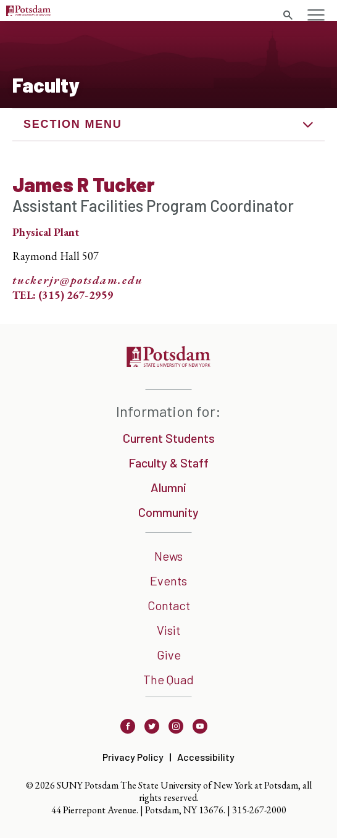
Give (169, 654)
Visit (168, 629)
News (168, 555)
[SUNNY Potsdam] (168, 363)
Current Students (169, 437)
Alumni (168, 487)
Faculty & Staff (168, 462)
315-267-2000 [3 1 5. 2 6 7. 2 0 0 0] (259, 809)
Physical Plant (45, 232)
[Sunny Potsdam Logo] (28, 12)
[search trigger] (287, 15)
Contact (169, 605)
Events (168, 580)
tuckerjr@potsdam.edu (77, 280)
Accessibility (206, 757)
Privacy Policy (133, 757)
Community (168, 512)
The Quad (168, 679)
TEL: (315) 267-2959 (63, 295)
